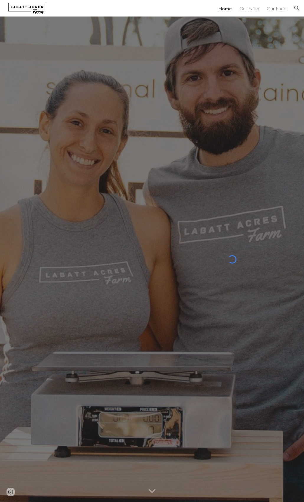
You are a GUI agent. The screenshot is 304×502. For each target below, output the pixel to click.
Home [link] (225, 8)
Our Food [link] (276, 8)
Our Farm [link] (249, 8)
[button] (297, 8)
